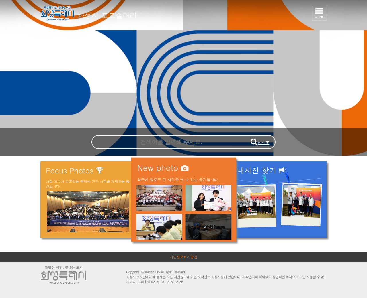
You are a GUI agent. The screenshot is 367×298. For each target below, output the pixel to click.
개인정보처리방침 (183, 256)
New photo (162, 167)
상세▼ (264, 142)
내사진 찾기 (261, 170)
